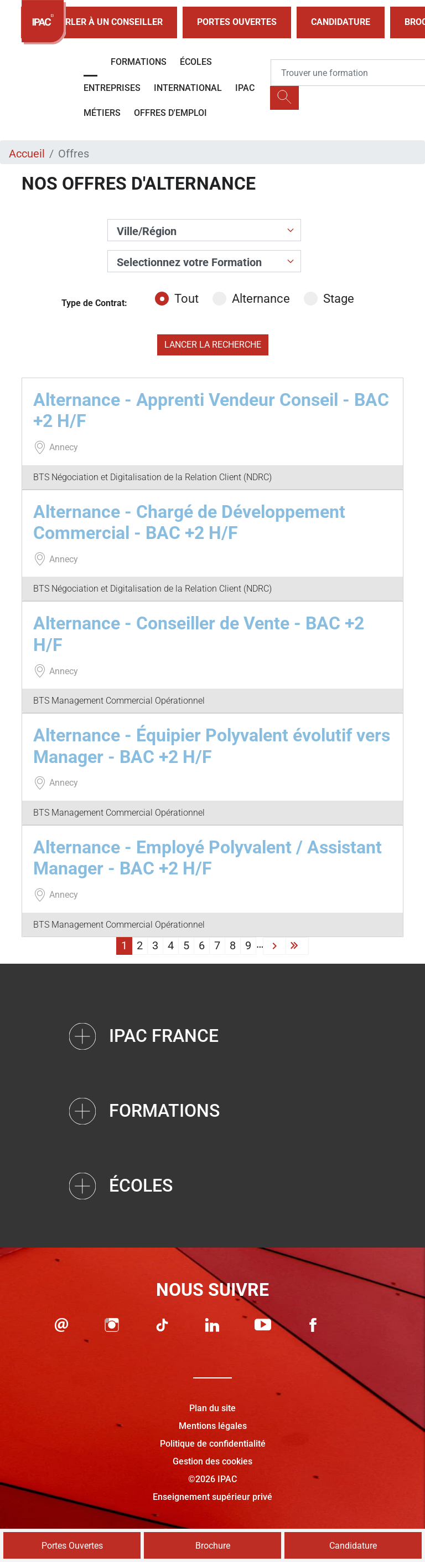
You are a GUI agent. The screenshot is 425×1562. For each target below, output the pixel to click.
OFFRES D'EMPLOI (170, 113)
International (188, 88)
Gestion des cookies (212, 1461)
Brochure (212, 1545)
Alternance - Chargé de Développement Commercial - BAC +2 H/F (189, 522)
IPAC (245, 88)
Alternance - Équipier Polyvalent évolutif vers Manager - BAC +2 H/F (211, 746)
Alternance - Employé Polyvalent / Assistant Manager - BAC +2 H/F (207, 858)
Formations (139, 62)
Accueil (27, 153)
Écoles (196, 62)
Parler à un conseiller (99, 22)
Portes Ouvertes (237, 22)
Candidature (340, 22)
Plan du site (212, 1408)
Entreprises (112, 88)
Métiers (102, 113)
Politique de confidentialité (213, 1443)
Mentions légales (213, 1426)
